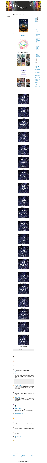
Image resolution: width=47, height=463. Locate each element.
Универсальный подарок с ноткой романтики (37, 29)
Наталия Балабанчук (17, 408)
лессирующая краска (36, 89)
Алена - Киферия (23, 308)
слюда (37, 79)
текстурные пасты (37, 66)
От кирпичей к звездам (21, 350)
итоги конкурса (36, 82)
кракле (39, 73)
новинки (36, 73)
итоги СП (18, 350)
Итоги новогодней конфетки (37, 49)
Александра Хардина (23, 283)
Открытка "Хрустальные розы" (38, 38)
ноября (36, 18)
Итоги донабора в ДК (37, 48)
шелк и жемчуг (36, 86)
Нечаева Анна (23, 35)
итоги (16, 350)
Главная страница (23, 455)
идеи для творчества (37, 67)
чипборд (37, 75)
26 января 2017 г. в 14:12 (20, 397)
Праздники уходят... (37, 57)
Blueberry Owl (16, 397)
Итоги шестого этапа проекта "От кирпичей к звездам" (38, 44)
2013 (35, 61)
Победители (39, 86)
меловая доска (39, 87)
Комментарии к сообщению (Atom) (19, 456)
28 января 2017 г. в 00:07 (20, 440)
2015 (35, 59)
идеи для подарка (37, 69)
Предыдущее (32, 455)
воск (39, 69)
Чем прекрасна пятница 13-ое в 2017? (38, 51)
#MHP (15, 350)
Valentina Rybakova (16, 385)
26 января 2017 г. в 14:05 (21, 385)
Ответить (15, 371)
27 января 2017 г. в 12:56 (18, 436)
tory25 (15, 436)
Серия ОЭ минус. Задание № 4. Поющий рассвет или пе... (38, 31)
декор (35, 70)
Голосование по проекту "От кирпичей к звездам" (38, 40)
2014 (35, 60)
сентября (36, 20)
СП (38, 75)
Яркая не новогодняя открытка (37, 54)
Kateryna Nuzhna (23, 270)
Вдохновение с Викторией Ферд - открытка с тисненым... (37, 47)
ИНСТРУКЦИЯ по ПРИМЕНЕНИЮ (37, 80)
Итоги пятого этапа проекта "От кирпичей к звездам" (38, 56)
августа (36, 21)
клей (35, 75)
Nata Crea (23, 245)
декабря (36, 17)
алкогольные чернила (37, 72)
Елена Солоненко (16, 413)
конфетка (39, 82)
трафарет (39, 77)
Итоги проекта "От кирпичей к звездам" (38, 34)
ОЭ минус (36, 84)
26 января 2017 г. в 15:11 (21, 408)
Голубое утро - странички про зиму (38, 35)
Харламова (36, 87)
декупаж (39, 75)
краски (35, 77)
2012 (35, 62)
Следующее (14, 455)
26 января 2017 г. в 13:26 (18, 373)
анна (15, 373)
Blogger (27, 461)
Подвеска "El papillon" (37, 41)
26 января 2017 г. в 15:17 (20, 413)
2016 (35, 58)
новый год (36, 79)
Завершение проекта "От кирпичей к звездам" (37, 43)
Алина (23, 258)
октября (36, 19)
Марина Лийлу (16, 440)
